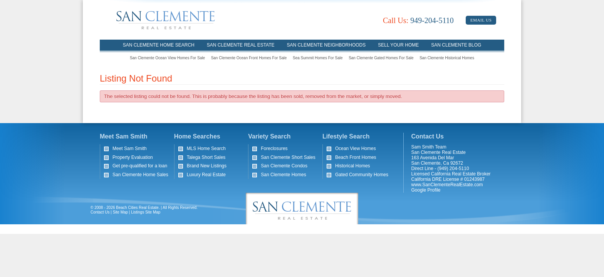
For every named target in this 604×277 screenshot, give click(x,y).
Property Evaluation (132, 157)
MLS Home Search (206, 148)
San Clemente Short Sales (288, 157)
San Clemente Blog (456, 45)
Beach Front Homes (355, 157)
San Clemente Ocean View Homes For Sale (167, 58)
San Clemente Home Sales (140, 174)
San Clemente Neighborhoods (326, 45)
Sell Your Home (398, 45)
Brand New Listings (206, 166)
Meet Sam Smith (129, 148)
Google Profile (426, 190)
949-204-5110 (418, 20)
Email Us (481, 20)
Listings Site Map (145, 212)
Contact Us (100, 212)
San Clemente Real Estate (241, 45)
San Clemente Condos (284, 166)
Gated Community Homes (361, 174)
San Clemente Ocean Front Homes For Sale (249, 58)
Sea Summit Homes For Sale (318, 58)
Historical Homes (352, 166)
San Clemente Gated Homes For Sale (381, 58)
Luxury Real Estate (206, 174)
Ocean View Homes (355, 148)
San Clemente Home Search (159, 45)
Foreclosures (274, 148)
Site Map (120, 212)
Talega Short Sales (206, 157)
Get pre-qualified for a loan (139, 166)
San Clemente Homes (283, 174)
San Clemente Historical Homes (446, 58)
